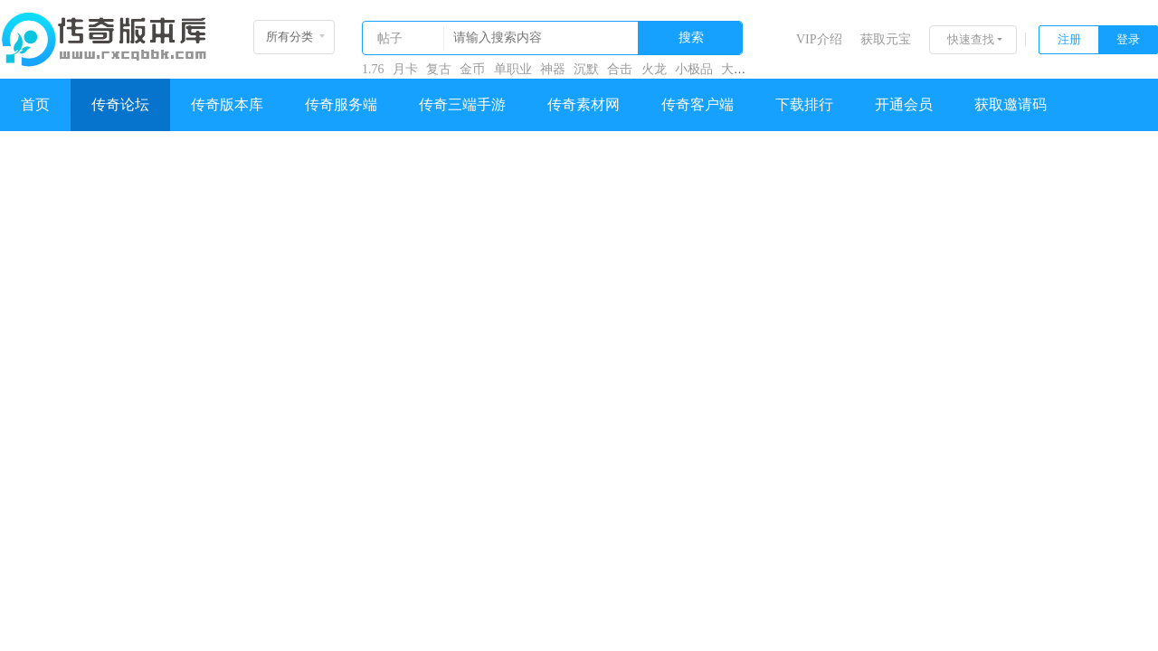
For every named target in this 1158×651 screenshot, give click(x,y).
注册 (1069, 39)
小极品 (694, 69)
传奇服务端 (341, 104)
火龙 (654, 69)
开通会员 (904, 104)
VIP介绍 (819, 39)
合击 (619, 69)
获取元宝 (885, 39)
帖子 (390, 38)
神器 (552, 69)
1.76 (373, 69)
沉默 (586, 69)
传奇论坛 (120, 104)
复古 (438, 69)
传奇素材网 (583, 104)
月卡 (405, 69)
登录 (1128, 39)
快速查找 (970, 39)
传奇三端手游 (462, 104)
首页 (35, 104)
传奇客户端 (697, 104)
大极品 (740, 69)
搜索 (691, 37)
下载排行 (804, 104)
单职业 (513, 69)
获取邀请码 (1010, 104)
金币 (472, 69)
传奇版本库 (227, 104)
